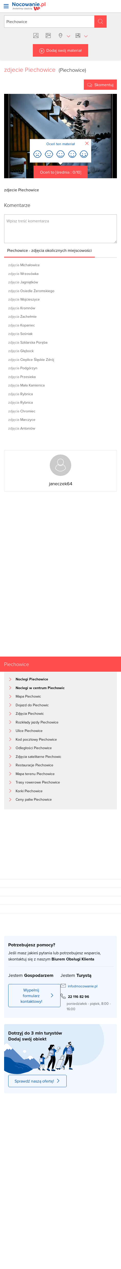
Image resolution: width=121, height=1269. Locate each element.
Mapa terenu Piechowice (35, 773)
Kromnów (21, 308)
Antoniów (21, 428)
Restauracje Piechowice (34, 765)
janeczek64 (60, 483)
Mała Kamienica (26, 385)
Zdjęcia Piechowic (30, 713)
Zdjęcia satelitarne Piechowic (38, 756)
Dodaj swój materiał (64, 50)
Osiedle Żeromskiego (31, 290)
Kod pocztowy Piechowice (36, 739)
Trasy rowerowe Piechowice (38, 782)
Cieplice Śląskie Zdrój (31, 359)
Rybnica (20, 393)
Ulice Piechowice (29, 730)
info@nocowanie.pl (82, 986)
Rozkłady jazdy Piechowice (37, 722)
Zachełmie (22, 316)
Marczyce (21, 419)
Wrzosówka (23, 273)
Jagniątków (23, 282)
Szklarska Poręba (27, 342)
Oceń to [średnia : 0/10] (60, 172)
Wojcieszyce (24, 299)
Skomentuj (104, 84)
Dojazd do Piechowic (32, 705)
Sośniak (20, 333)
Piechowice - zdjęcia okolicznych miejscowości (49, 250)
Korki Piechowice (29, 791)
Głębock (21, 350)
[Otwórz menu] (6, 6)
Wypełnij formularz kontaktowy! (37, 995)
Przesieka (22, 376)
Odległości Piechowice (34, 747)
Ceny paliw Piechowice (34, 799)
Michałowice (24, 264)
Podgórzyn (22, 368)
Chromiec (21, 411)
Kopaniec (21, 325)
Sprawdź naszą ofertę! (37, 1081)
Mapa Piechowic (28, 696)
